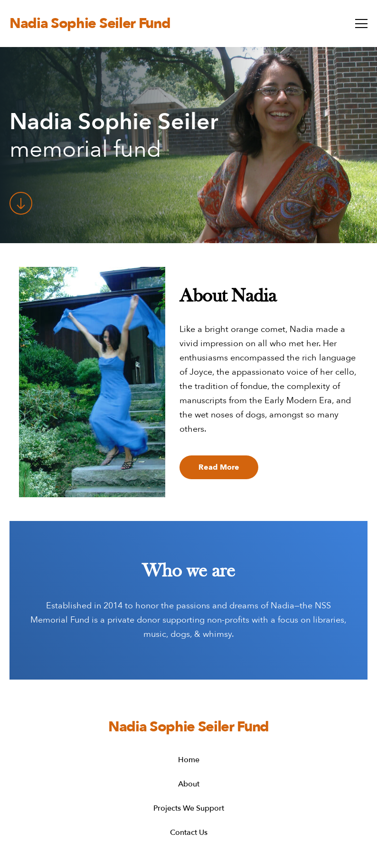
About (188, 784)
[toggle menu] (361, 23)
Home (188, 760)
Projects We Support (188, 809)
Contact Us (188, 833)
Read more (218, 467)
